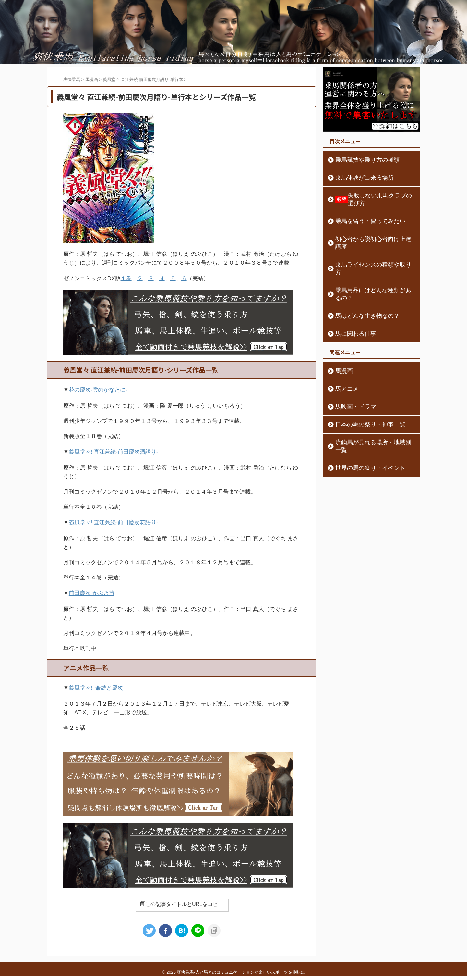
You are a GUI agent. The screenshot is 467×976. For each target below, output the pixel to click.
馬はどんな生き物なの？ (359, 284)
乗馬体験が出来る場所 (356, 177)
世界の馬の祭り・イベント (361, 429)
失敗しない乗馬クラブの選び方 (372, 195)
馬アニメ (343, 357)
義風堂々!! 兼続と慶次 (96, 683)
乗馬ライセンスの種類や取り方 (366, 249)
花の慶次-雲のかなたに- (98, 389)
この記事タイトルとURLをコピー (181, 898)
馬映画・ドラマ (350, 375)
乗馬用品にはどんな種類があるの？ (370, 266)
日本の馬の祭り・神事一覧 (361, 393)
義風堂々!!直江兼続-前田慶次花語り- (113, 519)
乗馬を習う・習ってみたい (361, 213)
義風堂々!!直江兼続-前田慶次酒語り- (113, 449)
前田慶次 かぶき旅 (91, 589)
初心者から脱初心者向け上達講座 (368, 231)
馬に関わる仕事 (350, 302)
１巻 (126, 278)
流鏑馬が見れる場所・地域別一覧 (368, 411)
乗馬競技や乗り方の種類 (359, 159)
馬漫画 (341, 339)
